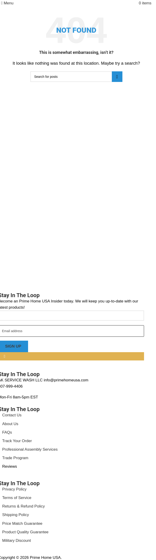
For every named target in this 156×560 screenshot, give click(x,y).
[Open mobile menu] (7, 3)
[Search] (76, 76)
